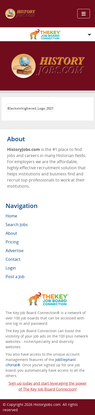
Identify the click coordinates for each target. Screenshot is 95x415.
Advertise (15, 250)
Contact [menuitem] (13, 259)
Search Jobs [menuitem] (17, 224)
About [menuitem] (11, 233)
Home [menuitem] (11, 216)
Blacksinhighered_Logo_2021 (30, 108)
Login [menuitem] (11, 268)
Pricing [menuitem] (12, 242)
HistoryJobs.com (47, 404)
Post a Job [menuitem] (15, 276)
